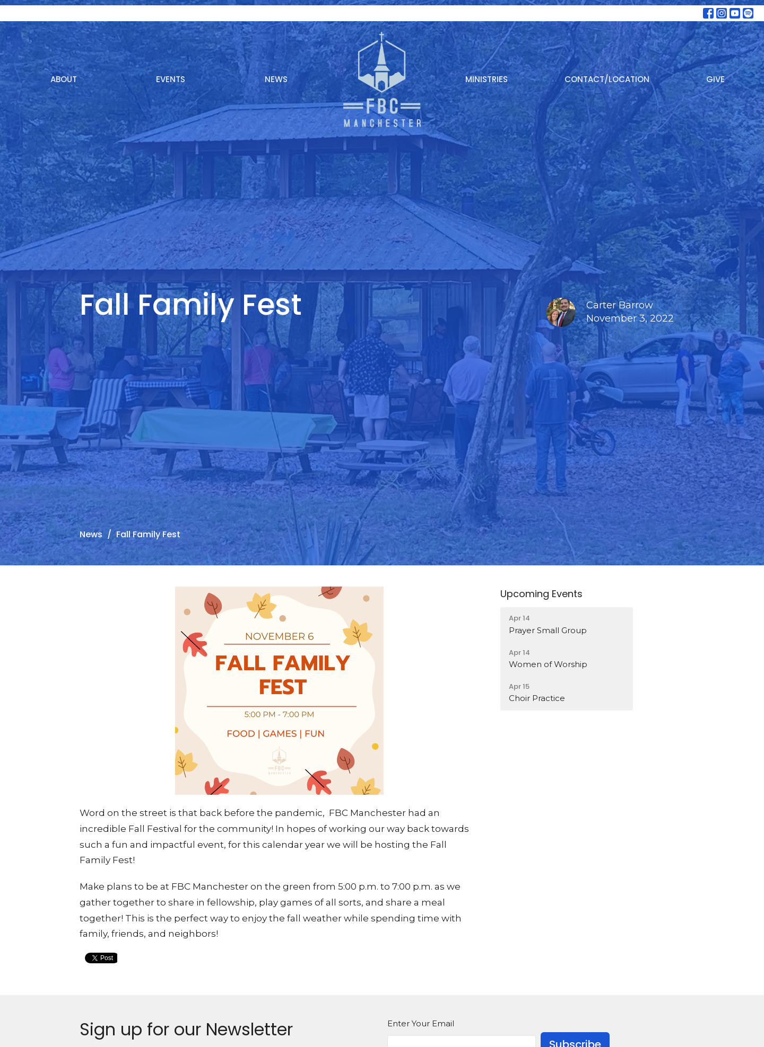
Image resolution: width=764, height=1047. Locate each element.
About (63, 79)
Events (170, 79)
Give (715, 79)
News (276, 79)
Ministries (486, 79)
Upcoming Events (541, 593)
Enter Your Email (420, 1023)
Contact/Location (607, 79)
